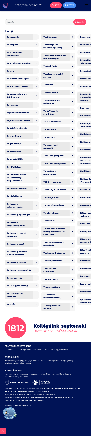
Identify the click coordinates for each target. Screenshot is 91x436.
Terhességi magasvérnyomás (16, 224)
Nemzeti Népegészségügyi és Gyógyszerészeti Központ (25, 360)
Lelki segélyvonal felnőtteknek (30, 349)
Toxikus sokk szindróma (49, 270)
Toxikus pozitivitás (52, 260)
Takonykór (12, 44)
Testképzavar (50, 36)
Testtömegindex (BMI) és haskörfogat (54, 57)
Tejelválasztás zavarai (18, 120)
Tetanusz (48, 84)
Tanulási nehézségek (18, 78)
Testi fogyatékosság (17, 285)
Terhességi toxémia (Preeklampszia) (17, 253)
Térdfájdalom (14, 166)
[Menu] (86, 5)
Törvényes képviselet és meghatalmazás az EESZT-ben (54, 231)
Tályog (10, 70)
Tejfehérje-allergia (17, 128)
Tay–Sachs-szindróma (18, 112)
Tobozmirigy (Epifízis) (54, 155)
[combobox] (45, 22)
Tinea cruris (49, 137)
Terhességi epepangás (18, 214)
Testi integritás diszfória (15, 295)
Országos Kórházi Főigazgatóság (60, 360)
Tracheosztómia (51, 286)
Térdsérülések (14, 196)
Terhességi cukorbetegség (15, 205)
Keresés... (80, 22)
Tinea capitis (49, 129)
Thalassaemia (50, 92)
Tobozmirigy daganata (54, 163)
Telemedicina (14, 135)
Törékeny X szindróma (54, 189)
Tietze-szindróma (52, 121)
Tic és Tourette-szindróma (51, 113)
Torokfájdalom (51, 197)
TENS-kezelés (14, 151)
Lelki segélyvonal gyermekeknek (56, 349)
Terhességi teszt (15, 243)
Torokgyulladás (51, 212)
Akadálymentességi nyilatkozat (16, 376)
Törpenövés (49, 220)
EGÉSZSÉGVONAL (11, 374)
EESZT (28, 363)
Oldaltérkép (45, 374)
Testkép (11, 304)
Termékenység (14, 277)
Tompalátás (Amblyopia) (49, 173)
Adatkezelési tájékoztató (61, 374)
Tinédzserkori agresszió (50, 146)
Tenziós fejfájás (15, 159)
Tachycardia (13, 36)
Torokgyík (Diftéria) (53, 205)
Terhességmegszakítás (19, 270)
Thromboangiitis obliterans (51, 102)
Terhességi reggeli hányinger (16, 235)
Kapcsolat (35, 374)
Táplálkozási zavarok (18, 86)
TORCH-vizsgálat (52, 181)
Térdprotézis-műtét (17, 188)
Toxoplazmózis (50, 279)
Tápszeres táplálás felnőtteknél (17, 96)
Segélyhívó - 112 (10, 349)
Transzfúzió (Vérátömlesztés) (52, 296)
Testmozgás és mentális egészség (52, 46)
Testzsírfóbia (50, 66)
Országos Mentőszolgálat (14, 363)
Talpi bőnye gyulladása (19, 63)
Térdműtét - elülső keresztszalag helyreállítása (16, 177)
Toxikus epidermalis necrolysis (53, 244)
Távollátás (12, 104)
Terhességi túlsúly (16, 262)
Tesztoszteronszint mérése (53, 75)
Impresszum (24, 374)
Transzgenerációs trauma (52, 307)
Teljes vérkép (14, 143)
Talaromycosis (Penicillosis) (14, 54)
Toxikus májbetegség (54, 253)
